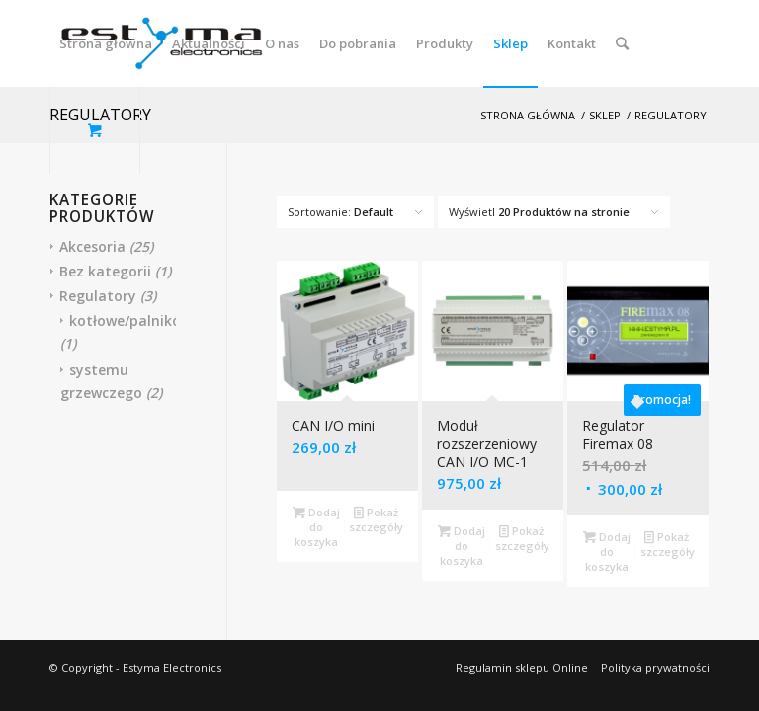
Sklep (605, 115)
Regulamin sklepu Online (522, 667)
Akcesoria (92, 246)
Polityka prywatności (655, 667)
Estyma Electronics (172, 667)
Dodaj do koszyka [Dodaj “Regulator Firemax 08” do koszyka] (607, 550)
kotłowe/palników (130, 320)
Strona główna (527, 115)
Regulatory (97, 295)
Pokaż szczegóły (376, 518)
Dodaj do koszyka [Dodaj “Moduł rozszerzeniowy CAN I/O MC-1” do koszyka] (461, 544)
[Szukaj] (622, 43)
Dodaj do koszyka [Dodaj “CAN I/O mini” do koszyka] (316, 526)
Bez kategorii (105, 271)
